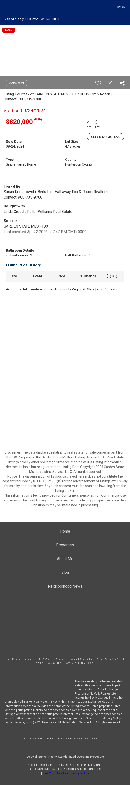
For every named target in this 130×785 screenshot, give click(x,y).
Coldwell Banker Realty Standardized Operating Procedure (65, 756)
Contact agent (16, 83)
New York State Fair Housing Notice (66, 773)
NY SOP (87, 663)
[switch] (98, 83)
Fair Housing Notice (56, 663)
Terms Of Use (19, 659)
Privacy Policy (52, 659)
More (122, 7)
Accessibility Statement (96, 659)
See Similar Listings (105, 136)
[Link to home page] (4, 7)
